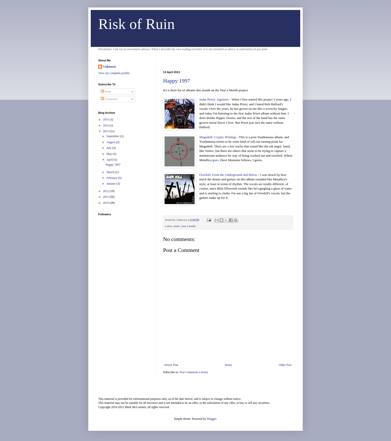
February (112, 178)
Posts (106, 91)
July (109, 148)
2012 (106, 191)
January (111, 183)
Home (228, 365)
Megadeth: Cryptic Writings (217, 137)
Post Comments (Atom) (194, 372)
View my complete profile (114, 73)
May (109, 154)
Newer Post (171, 365)
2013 (106, 131)
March (110, 172)
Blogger (211, 419)
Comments (109, 99)
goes (215, 160)
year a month (189, 225)
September (113, 136)
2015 (106, 119)
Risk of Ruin (136, 24)
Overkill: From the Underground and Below (228, 175)
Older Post (285, 365)
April (109, 159)
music (177, 225)
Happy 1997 (176, 81)
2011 (106, 197)
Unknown (109, 66)
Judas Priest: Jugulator (214, 99)
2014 (106, 125)
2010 (106, 203)
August (111, 142)
